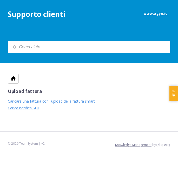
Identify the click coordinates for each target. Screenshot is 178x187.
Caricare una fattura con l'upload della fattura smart (51, 101)
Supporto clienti (36, 14)
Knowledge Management (133, 145)
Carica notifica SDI (23, 107)
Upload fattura (25, 91)
